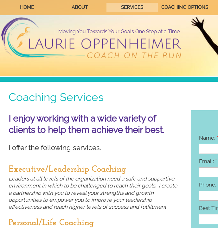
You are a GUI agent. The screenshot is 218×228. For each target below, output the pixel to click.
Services (132, 7)
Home (27, 7)
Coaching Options (184, 7)
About (80, 7)
